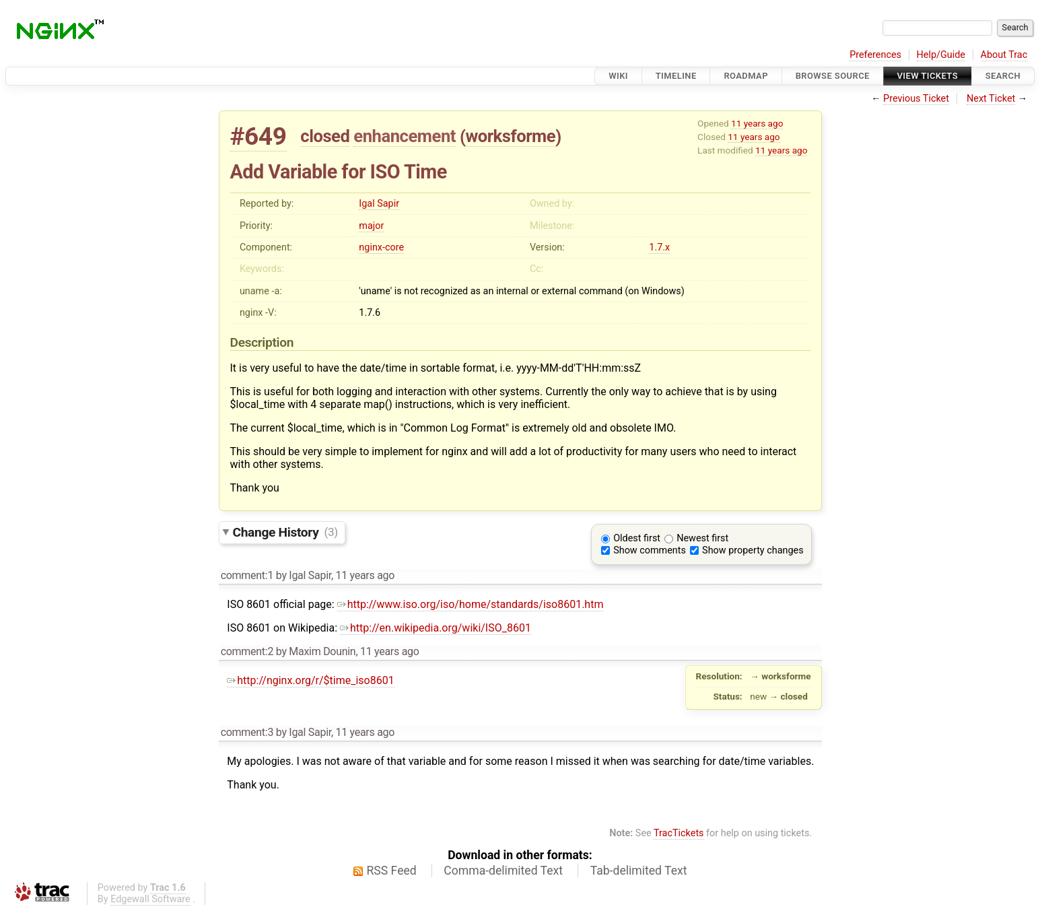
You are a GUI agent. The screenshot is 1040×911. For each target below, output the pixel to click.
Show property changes (752, 550)
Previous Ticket (916, 98)
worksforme (510, 136)
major (371, 226)
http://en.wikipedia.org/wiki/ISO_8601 (435, 627)
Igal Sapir (379, 203)
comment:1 (247, 575)
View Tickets (927, 76)
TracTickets (679, 833)
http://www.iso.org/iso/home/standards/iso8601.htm (470, 604)
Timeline (676, 76)
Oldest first (636, 538)
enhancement (404, 136)
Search (1002, 76)
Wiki (618, 76)
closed (324, 136)
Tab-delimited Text (638, 870)
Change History (285, 531)
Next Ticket (991, 98)
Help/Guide (941, 55)
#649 (258, 136)
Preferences (875, 55)
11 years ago (757, 123)
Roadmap (746, 76)
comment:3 (247, 732)
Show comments (649, 550)
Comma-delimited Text (503, 870)
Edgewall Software (150, 899)
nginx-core (381, 247)
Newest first (702, 538)
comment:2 (247, 651)
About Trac (1004, 55)
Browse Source (833, 76)
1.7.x (659, 247)
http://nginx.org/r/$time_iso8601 (310, 680)
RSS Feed (392, 870)
